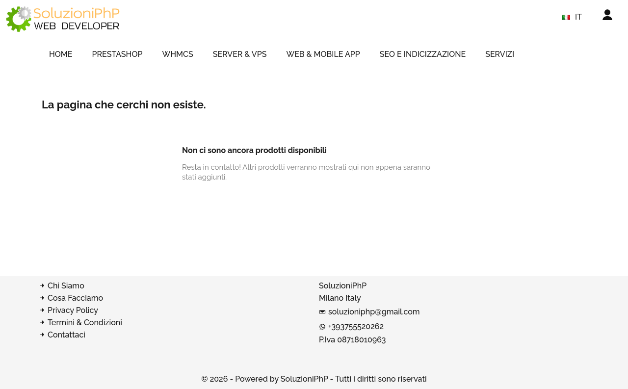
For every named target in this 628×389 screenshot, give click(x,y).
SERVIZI (499, 54)
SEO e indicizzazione (423, 54)
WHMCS (177, 54)
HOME (61, 54)
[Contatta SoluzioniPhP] (174, 335)
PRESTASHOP (117, 54)
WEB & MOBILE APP (323, 54)
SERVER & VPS (240, 54)
